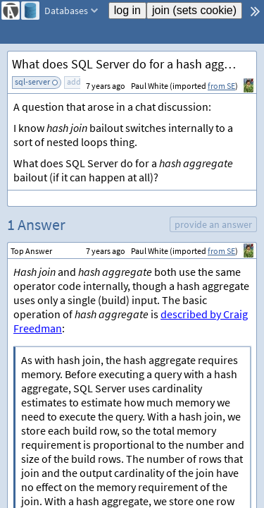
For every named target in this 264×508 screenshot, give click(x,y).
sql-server (32, 81)
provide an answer (213, 224)
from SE (221, 85)
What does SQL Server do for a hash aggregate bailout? (134, 64)
